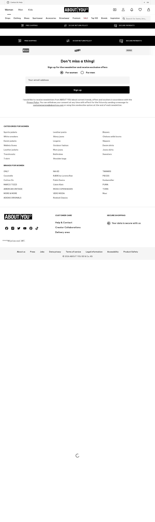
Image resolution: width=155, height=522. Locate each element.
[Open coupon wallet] (115, 10)
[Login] (123, 10)
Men (20, 9)
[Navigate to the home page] (76, 9)
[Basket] (148, 10)
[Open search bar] (123, 18)
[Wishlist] (140, 10)
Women (9, 9)
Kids (30, 9)
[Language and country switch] (146, 2)
